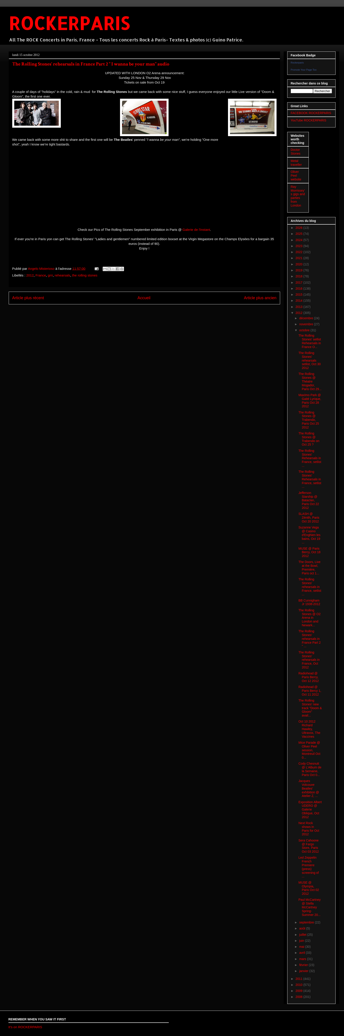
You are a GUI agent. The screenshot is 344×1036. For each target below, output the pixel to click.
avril (302, 952)
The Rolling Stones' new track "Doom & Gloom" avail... (310, 708)
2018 (299, 276)
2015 (299, 294)
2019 (299, 270)
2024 (299, 240)
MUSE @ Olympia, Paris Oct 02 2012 (308, 888)
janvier (304, 971)
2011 (299, 979)
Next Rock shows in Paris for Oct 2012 (308, 828)
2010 (299, 985)
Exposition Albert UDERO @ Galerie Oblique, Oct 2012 (310, 809)
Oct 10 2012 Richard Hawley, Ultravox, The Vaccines (309, 729)
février (304, 965)
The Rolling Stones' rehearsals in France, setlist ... (309, 586)
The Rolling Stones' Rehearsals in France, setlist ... (309, 458)
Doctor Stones (296, 151)
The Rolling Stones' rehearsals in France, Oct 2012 (309, 660)
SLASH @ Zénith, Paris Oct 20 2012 (308, 517)
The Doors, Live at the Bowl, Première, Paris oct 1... (309, 567)
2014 (299, 300)
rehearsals (62, 275)
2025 (299, 233)
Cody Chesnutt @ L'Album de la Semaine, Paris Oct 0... (309, 769)
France (41, 275)
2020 (299, 264)
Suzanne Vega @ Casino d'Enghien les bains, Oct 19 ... (309, 535)
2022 (299, 252)
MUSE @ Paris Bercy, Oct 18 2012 (309, 552)
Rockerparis (297, 62)
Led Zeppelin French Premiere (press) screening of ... (308, 867)
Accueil (143, 298)
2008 (299, 997)
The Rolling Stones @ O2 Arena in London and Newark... (309, 617)
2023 (299, 246)
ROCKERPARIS (69, 23)
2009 (299, 991)
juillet (303, 934)
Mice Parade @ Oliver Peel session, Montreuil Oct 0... (309, 750)
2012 (30, 275)
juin (302, 940)
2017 (299, 282)
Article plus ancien (260, 298)
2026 (299, 227)
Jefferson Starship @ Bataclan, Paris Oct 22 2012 (308, 500)
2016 (299, 288)
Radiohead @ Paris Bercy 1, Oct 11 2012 (309, 690)
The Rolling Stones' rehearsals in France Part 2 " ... (309, 638)
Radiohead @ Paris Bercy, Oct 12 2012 (308, 677)
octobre (305, 330)
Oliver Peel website (296, 175)
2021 (299, 258)
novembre (306, 324)
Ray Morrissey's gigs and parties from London (298, 196)
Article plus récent (28, 298)
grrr (50, 275)
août (302, 928)
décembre (306, 318)
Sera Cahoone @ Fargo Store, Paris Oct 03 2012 (308, 846)
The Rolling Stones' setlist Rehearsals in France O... (309, 341)
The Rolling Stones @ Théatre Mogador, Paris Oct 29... (310, 381)
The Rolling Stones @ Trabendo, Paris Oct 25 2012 (308, 420)
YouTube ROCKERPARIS (308, 120)
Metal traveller (296, 162)
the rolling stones (84, 275)
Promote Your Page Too (304, 69)
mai (302, 946)
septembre (307, 922)
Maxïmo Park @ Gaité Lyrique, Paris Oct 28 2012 (309, 400)
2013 (299, 307)
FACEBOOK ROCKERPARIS (311, 113)
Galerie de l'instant (196, 229)
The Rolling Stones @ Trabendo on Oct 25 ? (308, 439)
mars (303, 959)
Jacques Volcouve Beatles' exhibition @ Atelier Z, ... (308, 788)
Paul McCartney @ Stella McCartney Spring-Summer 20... (309, 907)
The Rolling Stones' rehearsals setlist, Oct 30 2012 (309, 360)
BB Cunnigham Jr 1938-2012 (309, 602)
